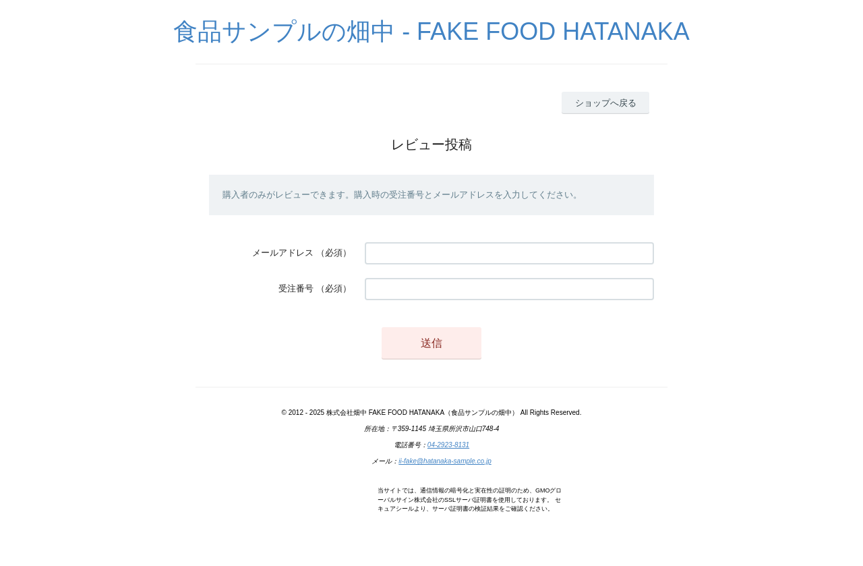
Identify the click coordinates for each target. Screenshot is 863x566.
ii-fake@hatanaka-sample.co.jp (444, 461)
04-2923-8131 (448, 445)
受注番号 (296, 288)
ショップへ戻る (605, 103)
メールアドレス (283, 253)
